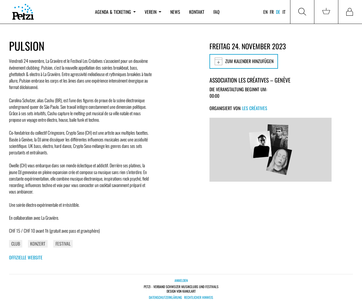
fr (272, 11)
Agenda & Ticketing (115, 11)
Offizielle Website (26, 257)
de (278, 11)
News (175, 11)
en (265, 11)
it (284, 11)
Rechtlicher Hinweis (198, 297)
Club (15, 243)
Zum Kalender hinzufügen (243, 61)
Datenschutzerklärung (165, 297)
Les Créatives (254, 108)
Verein (153, 11)
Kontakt (196, 11)
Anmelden (181, 280)
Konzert (37, 243)
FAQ (216, 11)
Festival (63, 243)
